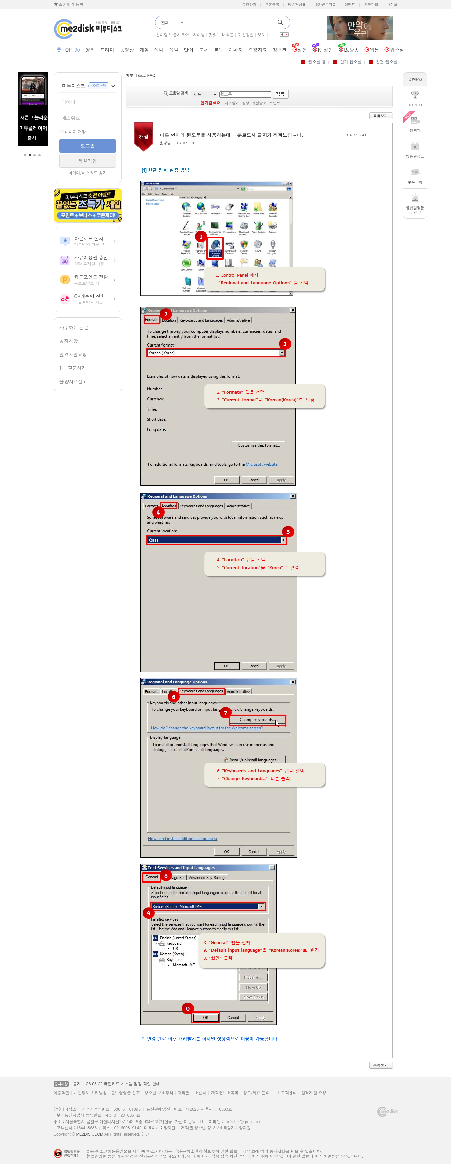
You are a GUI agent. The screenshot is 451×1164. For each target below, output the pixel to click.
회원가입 (87, 160)
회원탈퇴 (259, 102)
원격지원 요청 (313, 1092)
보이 (262, 34)
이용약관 (62, 1092)
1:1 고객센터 (285, 1092)
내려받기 (232, 102)
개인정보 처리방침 (90, 1092)
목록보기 (380, 115)
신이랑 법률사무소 (172, 34)
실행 (245, 102)
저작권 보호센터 (192, 1092)
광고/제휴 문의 (256, 1092)
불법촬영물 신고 (125, 1092)
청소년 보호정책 (158, 1092)
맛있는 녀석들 (221, 34)
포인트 (274, 102)
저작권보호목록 (225, 1092)
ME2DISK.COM (89, 1134)
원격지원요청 (73, 354)
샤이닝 (199, 34)
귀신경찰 (246, 34)
